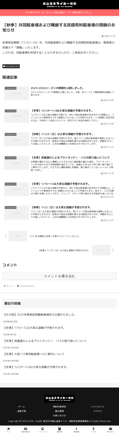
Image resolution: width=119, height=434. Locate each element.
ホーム (21, 407)
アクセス (97, 412)
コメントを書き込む (59, 277)
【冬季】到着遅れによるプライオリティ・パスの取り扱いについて (45, 342)
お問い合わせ (59, 416)
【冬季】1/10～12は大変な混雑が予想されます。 (34, 328)
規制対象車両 (59, 407)
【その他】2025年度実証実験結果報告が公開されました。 (40, 316)
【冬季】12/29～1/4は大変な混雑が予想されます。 (36, 368)
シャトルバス (97, 407)
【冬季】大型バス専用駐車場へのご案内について (33, 355)
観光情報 (59, 412)
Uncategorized (11, 66)
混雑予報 (21, 412)
